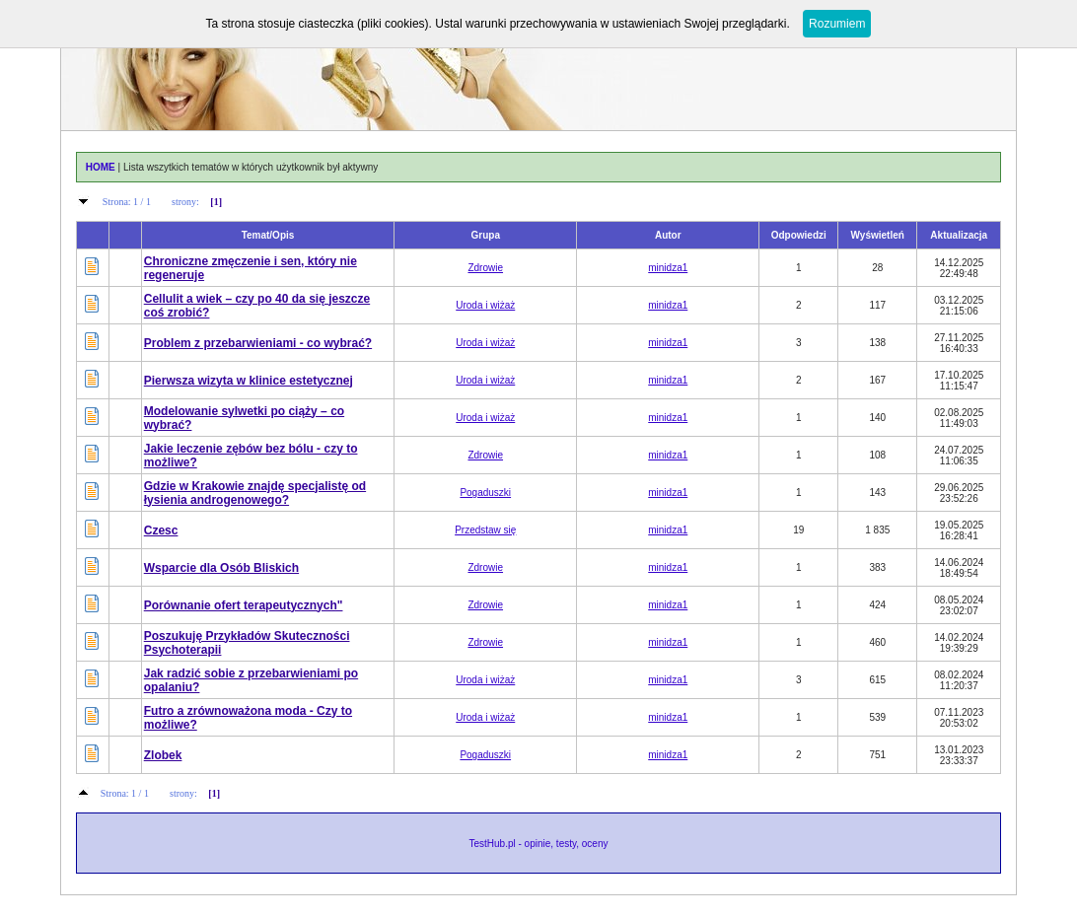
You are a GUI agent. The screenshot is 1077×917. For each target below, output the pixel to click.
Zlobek (163, 755)
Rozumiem (837, 24)
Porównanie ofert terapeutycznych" (243, 605)
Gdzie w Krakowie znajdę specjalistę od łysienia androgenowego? (255, 493)
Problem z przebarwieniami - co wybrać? (258, 343)
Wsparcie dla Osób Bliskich (221, 568)
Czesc (161, 530)
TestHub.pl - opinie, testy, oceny (538, 843)
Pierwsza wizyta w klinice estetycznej (248, 381)
